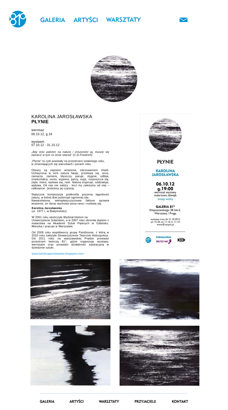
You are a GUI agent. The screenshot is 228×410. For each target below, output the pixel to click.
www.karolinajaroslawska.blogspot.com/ (58, 253)
